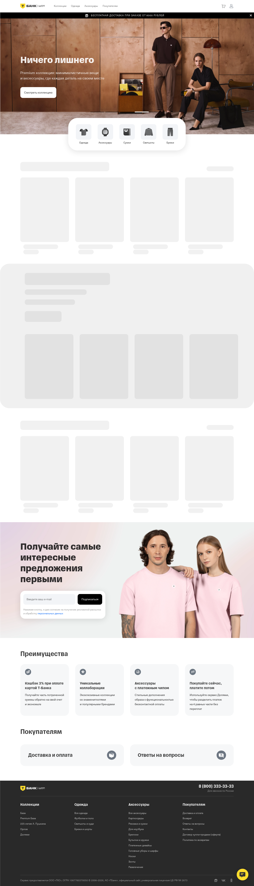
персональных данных (50, 613)
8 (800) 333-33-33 (216, 786)
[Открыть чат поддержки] (242, 874)
